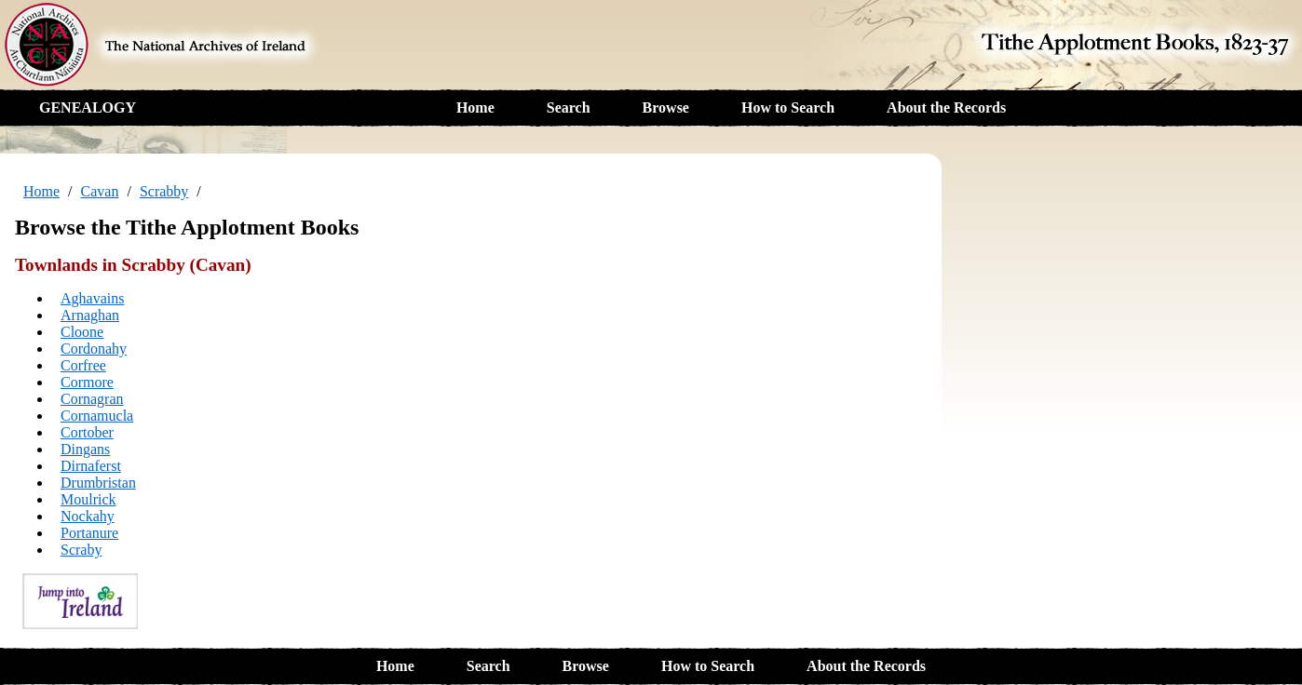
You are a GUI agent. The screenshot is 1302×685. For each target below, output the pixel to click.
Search (568, 107)
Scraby (81, 549)
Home (475, 107)
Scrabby (164, 191)
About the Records (946, 107)
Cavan (100, 191)
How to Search (787, 107)
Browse (666, 107)
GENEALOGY (87, 107)
